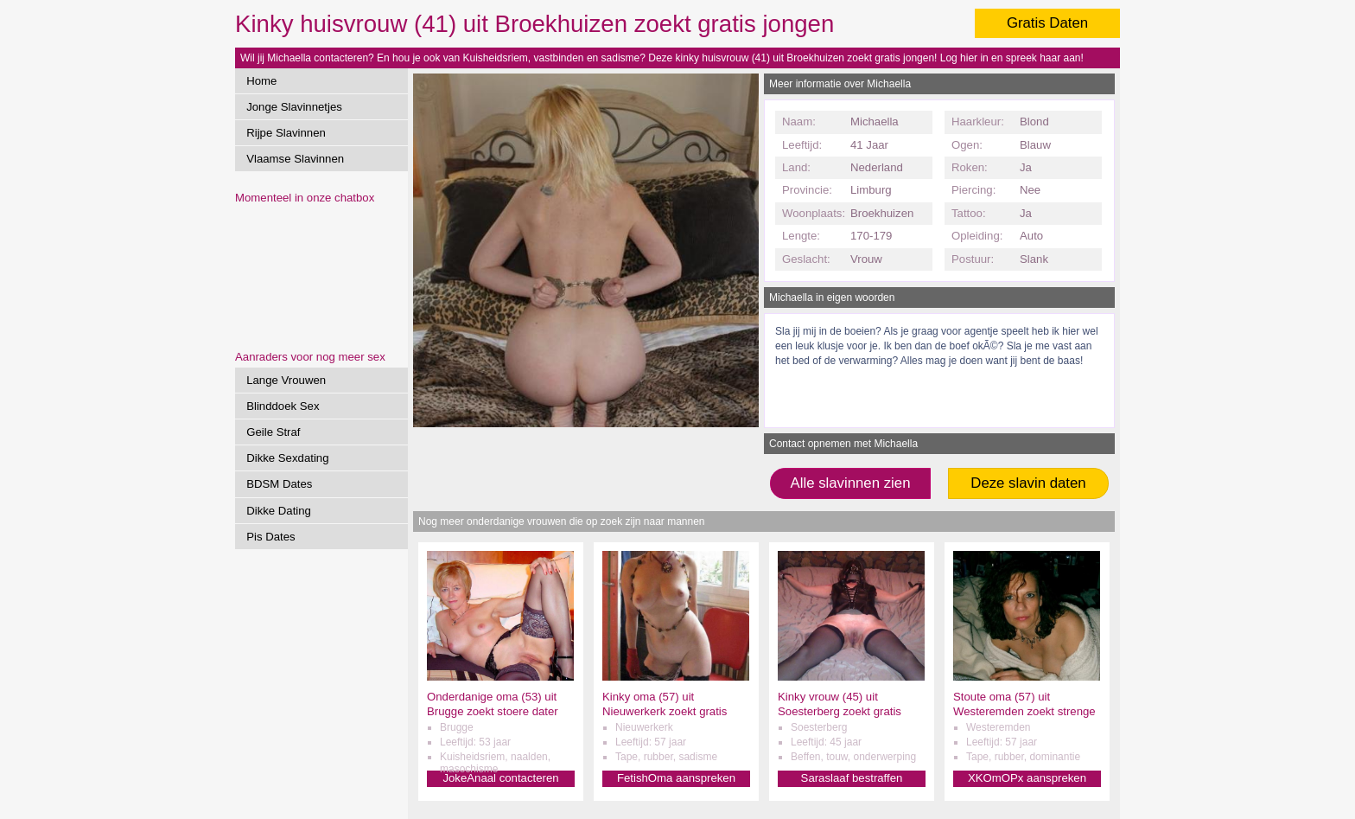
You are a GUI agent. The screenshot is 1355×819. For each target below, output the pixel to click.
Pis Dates (270, 536)
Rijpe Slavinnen (286, 132)
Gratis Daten (1047, 23)
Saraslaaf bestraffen (852, 777)
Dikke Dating (278, 510)
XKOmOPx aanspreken (1027, 777)
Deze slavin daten (1027, 483)
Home (261, 80)
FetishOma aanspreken (676, 777)
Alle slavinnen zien (850, 483)
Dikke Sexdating (287, 457)
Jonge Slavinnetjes (294, 106)
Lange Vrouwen (286, 380)
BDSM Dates (279, 483)
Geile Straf (273, 431)
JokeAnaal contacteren (500, 777)
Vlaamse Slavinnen (295, 158)
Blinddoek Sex (282, 406)
